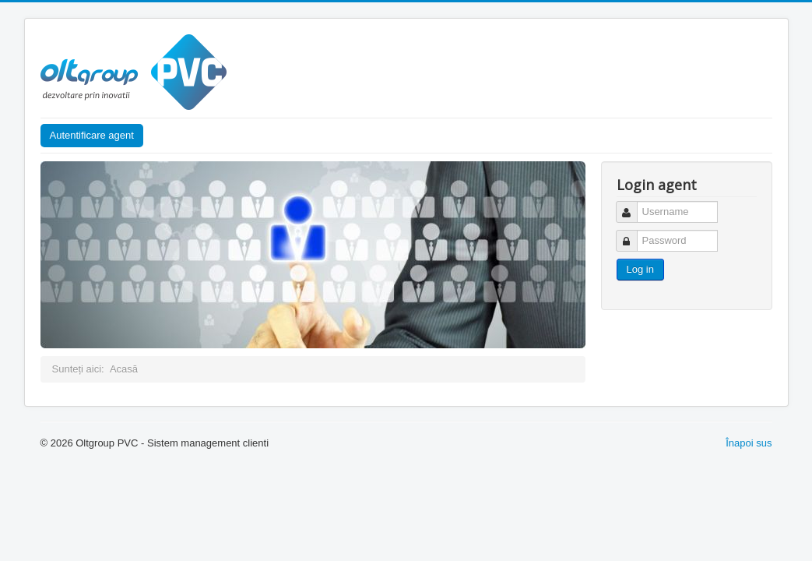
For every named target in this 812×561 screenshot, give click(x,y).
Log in (640, 269)
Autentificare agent (92, 135)
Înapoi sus (749, 443)
